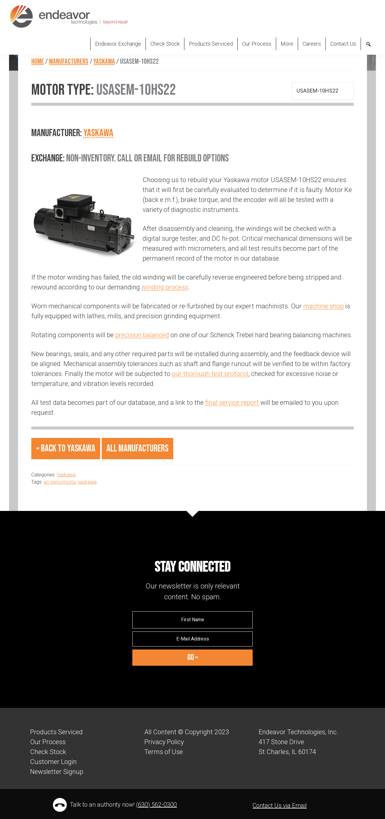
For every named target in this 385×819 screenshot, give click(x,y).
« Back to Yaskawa (65, 448)
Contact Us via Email (280, 805)
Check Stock (48, 752)
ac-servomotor (59, 482)
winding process (164, 287)
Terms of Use (163, 752)
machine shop (323, 306)
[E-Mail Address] (192, 638)
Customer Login (53, 762)
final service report (232, 402)
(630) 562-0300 (156, 804)
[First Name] (192, 619)
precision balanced (142, 335)
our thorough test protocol (210, 373)
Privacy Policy (164, 742)
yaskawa (87, 482)
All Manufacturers (137, 448)
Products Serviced (56, 732)
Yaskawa (98, 133)
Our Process (48, 742)
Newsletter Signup (56, 771)
